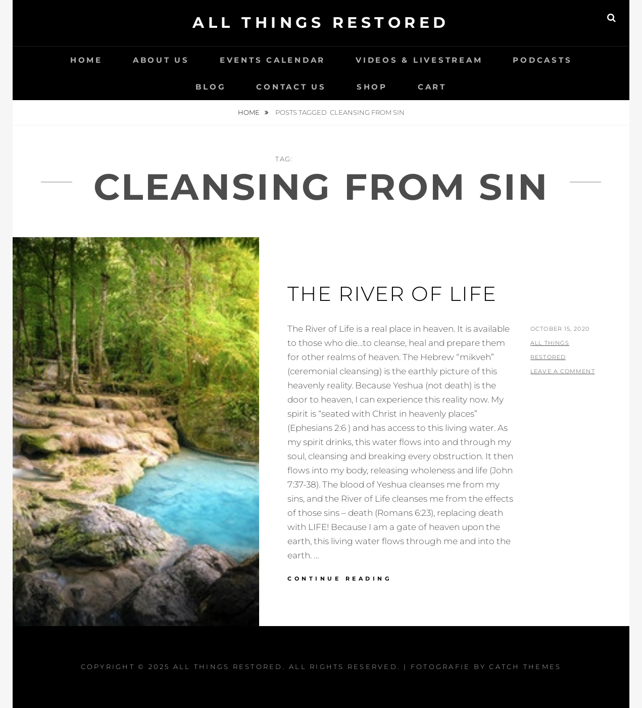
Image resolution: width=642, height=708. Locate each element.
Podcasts (542, 60)
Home (86, 60)
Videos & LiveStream (419, 60)
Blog (210, 87)
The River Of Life (392, 293)
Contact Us (291, 87)
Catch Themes (525, 666)
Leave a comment (562, 371)
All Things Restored (321, 22)
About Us (161, 60)
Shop (372, 87)
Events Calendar (272, 60)
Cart (432, 87)
